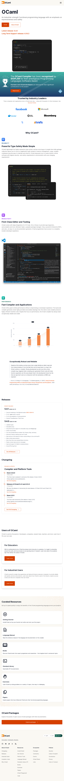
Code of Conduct (53, 762)
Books (19, 764)
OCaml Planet (36, 759)
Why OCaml (5, 762)
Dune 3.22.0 (11, 473)
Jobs (34, 762)
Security (51, 751)
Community (36, 753)
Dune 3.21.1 (10, 495)
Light (46, 735)
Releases (4, 753)
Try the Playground (21, 67)
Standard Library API (22, 762)
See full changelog (11, 480)
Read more (16, 90)
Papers (19, 770)
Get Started (20, 753)
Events (35, 756)
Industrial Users (5, 756)
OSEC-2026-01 (29, 412)
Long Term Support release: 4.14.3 (15, 34)
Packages (35, 751)
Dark (52, 735)
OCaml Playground (22, 773)
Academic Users (6, 759)
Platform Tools (21, 756)
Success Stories (32, 102)
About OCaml (15, 24)
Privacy (51, 759)
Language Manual (21, 759)
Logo (18, 775)
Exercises (19, 767)
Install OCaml (20, 751)
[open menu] (61, 3)
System (58, 735)
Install (5, 24)
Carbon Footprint (53, 753)
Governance (52, 756)
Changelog (4, 751)
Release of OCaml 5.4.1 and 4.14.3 (18, 484)
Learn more (9, 558)
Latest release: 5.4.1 (10, 31)
